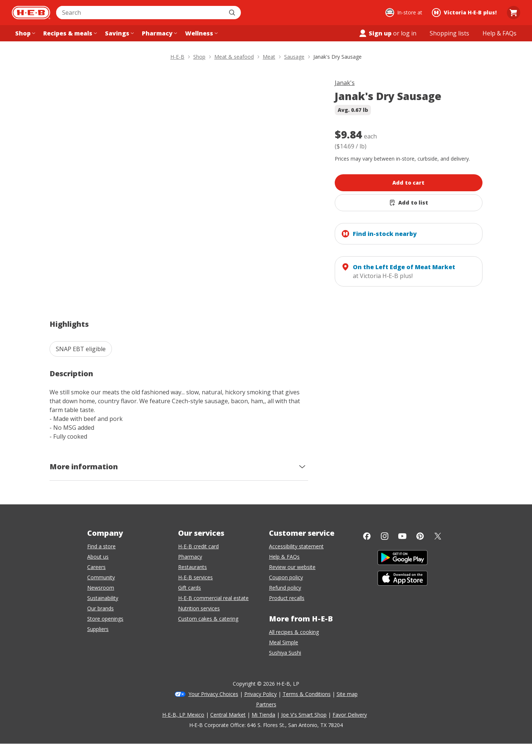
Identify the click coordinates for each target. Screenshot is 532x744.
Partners (266, 704)
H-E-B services (195, 577)
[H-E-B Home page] (31, 12)
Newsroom (100, 587)
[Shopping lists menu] (449, 33)
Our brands (100, 608)
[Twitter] (438, 536)
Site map (347, 693)
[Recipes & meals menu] (69, 33)
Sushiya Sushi (285, 652)
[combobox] (140, 12)
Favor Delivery (349, 714)
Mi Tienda (263, 714)
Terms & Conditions (307, 693)
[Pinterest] (420, 536)
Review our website (292, 566)
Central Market (228, 714)
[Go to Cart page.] (513, 12)
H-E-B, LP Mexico (183, 714)
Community (101, 577)
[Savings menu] (119, 33)
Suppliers (98, 628)
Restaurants (192, 566)
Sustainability (102, 597)
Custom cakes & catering (208, 618)
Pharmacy (190, 556)
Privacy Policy (260, 693)
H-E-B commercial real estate (213, 597)
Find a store (101, 546)
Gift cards (189, 587)
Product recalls (286, 597)
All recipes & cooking (294, 631)
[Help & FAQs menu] (499, 33)
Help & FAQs (284, 556)
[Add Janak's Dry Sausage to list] (408, 202)
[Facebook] (367, 536)
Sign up (375, 33)
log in (408, 33)
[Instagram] (384, 536)
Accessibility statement (296, 546)
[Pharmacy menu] (159, 33)
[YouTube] (402, 536)
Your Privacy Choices (213, 693)
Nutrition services (199, 608)
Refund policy (285, 587)
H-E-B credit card (198, 546)
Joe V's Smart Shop (304, 714)
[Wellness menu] (200, 33)
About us (98, 556)
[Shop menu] (24, 33)
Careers (96, 566)
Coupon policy (286, 577)
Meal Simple (283, 642)
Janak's (345, 83)
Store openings (105, 618)
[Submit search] (233, 12)
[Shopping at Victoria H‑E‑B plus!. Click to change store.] (465, 12)
